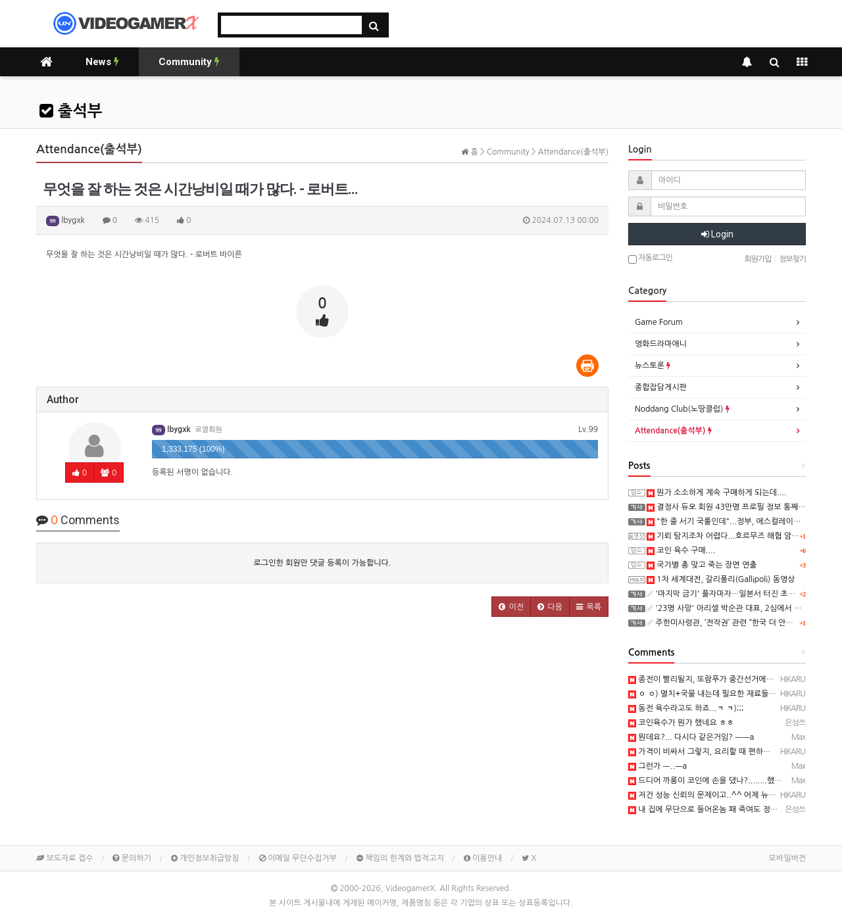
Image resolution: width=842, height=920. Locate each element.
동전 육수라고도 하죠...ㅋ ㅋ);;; (686, 708)
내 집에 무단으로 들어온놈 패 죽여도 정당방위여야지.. (724, 809)
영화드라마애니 (661, 344)
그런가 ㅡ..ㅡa (657, 766)
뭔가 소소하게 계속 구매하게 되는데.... (717, 492)
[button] (511, 606)
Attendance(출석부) (673, 431)
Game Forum (659, 322)
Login (717, 234)
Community (189, 62)
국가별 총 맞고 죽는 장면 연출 (702, 565)
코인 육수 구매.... (681, 550)
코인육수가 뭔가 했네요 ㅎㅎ (681, 723)
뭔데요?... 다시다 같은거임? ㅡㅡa (691, 737)
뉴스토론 (652, 366)
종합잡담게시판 (661, 387)
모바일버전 (787, 858)
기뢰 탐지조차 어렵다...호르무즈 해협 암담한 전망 (735, 536)
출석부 (70, 111)
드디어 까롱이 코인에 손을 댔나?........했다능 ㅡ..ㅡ (719, 781)
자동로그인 (650, 259)
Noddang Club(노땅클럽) (682, 409)
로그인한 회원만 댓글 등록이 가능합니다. (322, 563)
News (102, 62)
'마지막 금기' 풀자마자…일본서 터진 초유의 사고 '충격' (744, 594)
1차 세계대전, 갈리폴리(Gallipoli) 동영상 (721, 579)
